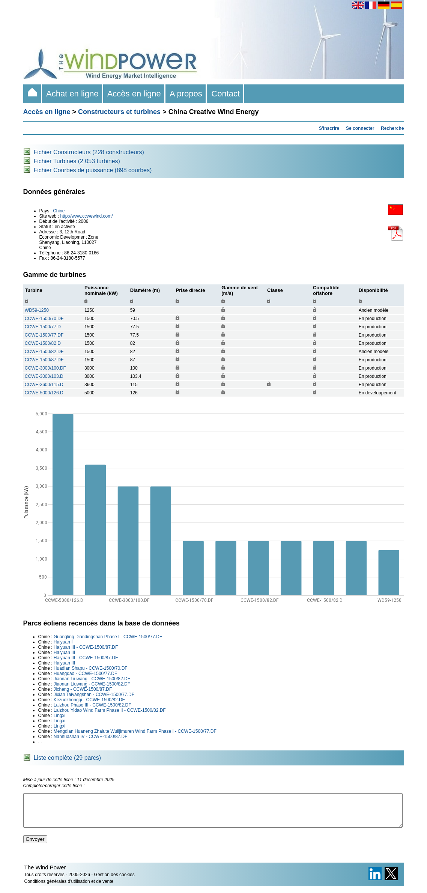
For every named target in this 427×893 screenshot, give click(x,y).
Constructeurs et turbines (119, 112)
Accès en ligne (134, 93)
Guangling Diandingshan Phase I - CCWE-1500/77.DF (108, 636)
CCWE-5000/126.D (44, 392)
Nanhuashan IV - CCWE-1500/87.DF (91, 736)
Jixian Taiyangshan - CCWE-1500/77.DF (94, 694)
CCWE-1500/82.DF (44, 351)
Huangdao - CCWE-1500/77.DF (85, 673)
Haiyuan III (64, 652)
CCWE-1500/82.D (43, 343)
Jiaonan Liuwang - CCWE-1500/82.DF (92, 678)
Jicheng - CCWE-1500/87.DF (83, 689)
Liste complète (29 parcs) (67, 758)
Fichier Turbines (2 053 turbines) (77, 161)
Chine (59, 210)
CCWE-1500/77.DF (44, 335)
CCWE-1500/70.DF (44, 318)
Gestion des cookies (114, 881)
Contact (225, 93)
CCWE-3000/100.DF (45, 368)
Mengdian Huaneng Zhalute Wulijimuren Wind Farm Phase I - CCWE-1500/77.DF (135, 731)
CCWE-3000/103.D (44, 376)
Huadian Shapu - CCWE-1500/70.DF (91, 668)
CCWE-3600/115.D (44, 384)
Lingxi (59, 715)
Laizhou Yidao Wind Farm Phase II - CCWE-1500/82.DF (110, 710)
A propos (186, 93)
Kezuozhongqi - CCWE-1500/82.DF (89, 699)
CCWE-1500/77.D (43, 326)
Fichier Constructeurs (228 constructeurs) (89, 152)
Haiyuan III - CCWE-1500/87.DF (86, 647)
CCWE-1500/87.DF (44, 359)
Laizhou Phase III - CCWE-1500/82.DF (92, 705)
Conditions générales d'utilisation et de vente (69, 888)
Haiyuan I (63, 642)
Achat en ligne (72, 93)
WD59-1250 (37, 310)
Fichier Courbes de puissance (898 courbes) (93, 170)
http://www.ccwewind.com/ (86, 216)
